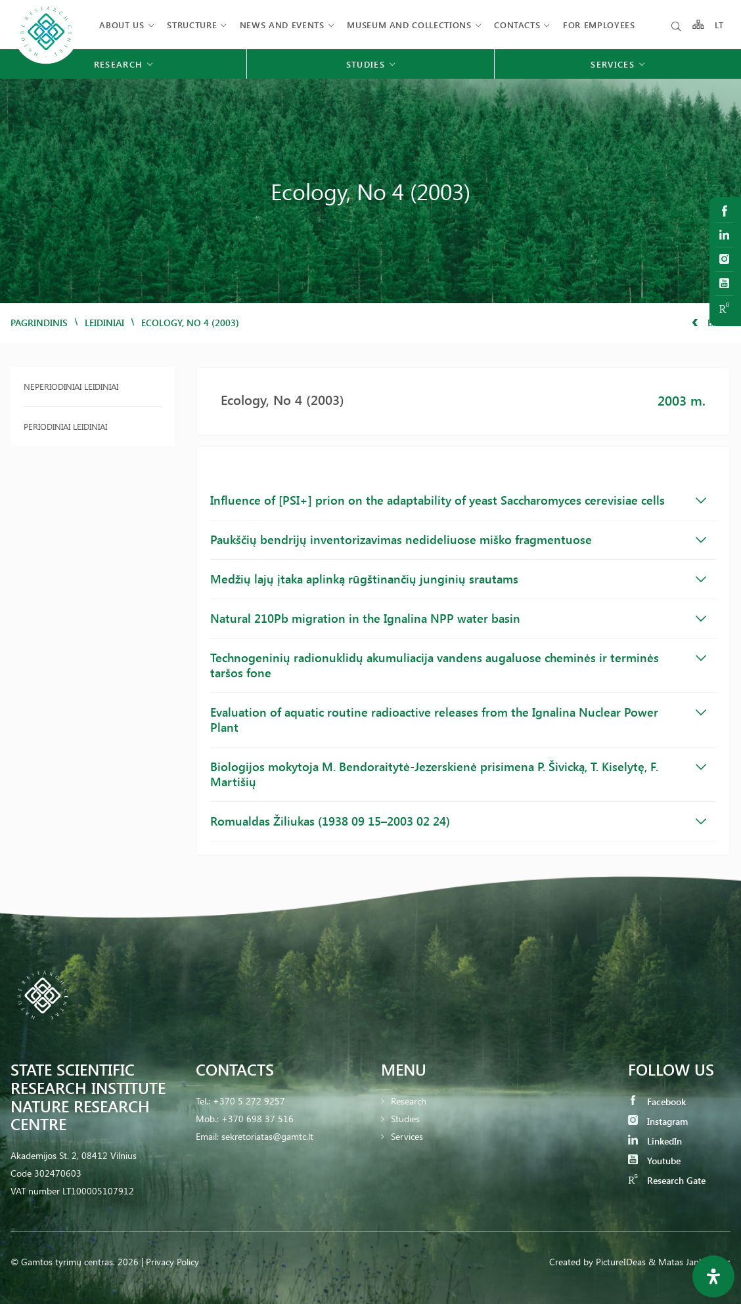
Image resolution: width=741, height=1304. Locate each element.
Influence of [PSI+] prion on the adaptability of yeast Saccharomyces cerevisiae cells (458, 500)
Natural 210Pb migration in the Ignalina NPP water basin (458, 618)
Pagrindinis (39, 322)
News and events (282, 24)
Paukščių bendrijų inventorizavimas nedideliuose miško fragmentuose (458, 539)
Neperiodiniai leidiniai (71, 386)
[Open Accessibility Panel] (713, 1276)
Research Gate (667, 1180)
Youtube (654, 1160)
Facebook (657, 1101)
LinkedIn (655, 1141)
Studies (405, 1118)
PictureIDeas (621, 1261)
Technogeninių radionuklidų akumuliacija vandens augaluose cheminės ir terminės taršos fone (458, 665)
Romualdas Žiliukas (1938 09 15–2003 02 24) (458, 821)
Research (408, 1101)
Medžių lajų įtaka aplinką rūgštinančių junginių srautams (458, 579)
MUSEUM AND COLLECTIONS (409, 24)
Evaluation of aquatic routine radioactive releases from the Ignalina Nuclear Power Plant (458, 719)
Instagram (658, 1121)
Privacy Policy (172, 1261)
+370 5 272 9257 (249, 1101)
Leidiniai (104, 322)
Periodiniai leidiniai (65, 426)
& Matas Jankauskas (689, 1261)
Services (407, 1136)
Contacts (517, 24)
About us (121, 24)
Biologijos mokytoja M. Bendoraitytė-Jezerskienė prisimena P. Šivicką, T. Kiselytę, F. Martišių (458, 774)
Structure (192, 24)
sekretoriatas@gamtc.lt (267, 1136)
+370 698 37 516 (257, 1118)
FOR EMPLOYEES (599, 24)
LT (720, 24)
